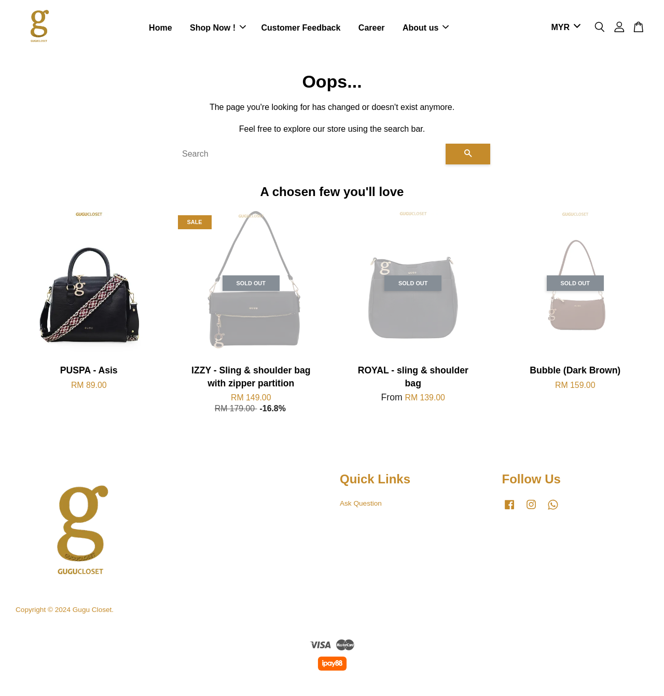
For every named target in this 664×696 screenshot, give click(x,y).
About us (426, 28)
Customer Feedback (300, 28)
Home (160, 28)
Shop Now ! (218, 28)
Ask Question (361, 505)
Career (371, 28)
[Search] (310, 155)
